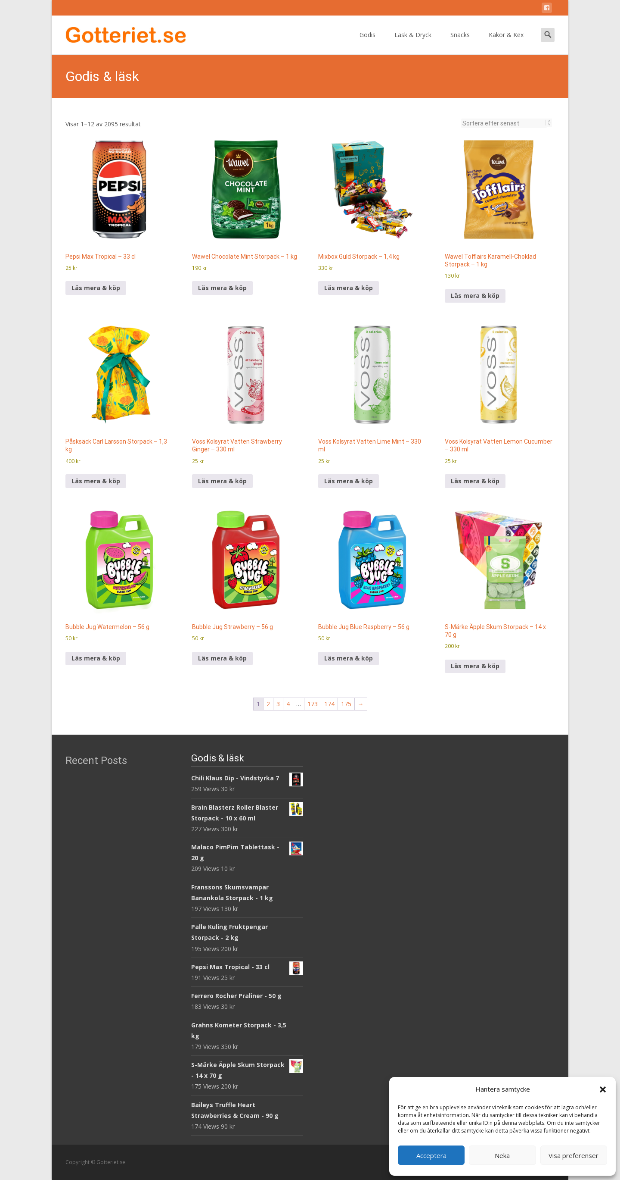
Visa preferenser (573, 1155)
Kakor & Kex (506, 42)
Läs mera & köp (95, 288)
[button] (602, 1089)
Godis (367, 42)
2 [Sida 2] (268, 704)
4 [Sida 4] (288, 704)
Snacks (460, 42)
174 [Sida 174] (329, 704)
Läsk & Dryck (412, 42)
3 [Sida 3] (278, 704)
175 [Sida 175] (346, 704)
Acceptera (431, 1155)
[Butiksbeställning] (504, 123)
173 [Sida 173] (312, 704)
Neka (502, 1155)
